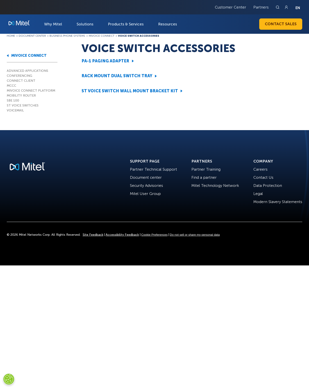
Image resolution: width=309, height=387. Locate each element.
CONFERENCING (19, 76)
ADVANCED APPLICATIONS (27, 71)
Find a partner (204, 177)
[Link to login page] (286, 7)
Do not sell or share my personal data (195, 234)
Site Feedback (93, 235)
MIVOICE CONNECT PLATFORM (31, 91)
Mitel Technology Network (215, 185)
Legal (258, 193)
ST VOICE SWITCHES (23, 105)
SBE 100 (13, 100)
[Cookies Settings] (8, 379)
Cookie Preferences (154, 234)
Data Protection (267, 185)
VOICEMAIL (15, 110)
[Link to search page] (278, 7)
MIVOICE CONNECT (29, 55)
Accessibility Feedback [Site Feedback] (122, 235)
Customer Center (230, 7)
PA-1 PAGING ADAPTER (105, 61)
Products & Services (126, 24)
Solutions (85, 24)
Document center (146, 177)
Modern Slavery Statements (277, 201)
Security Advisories (146, 185)
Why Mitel (53, 24)
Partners (261, 7)
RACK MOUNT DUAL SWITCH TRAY (117, 75)
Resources (167, 24)
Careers (260, 169)
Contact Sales (281, 24)
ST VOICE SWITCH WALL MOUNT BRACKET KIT (130, 90)
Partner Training (205, 169)
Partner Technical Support (153, 169)
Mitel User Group (145, 193)
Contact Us (263, 177)
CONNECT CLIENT (21, 81)
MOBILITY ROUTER (21, 95)
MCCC (11, 86)
